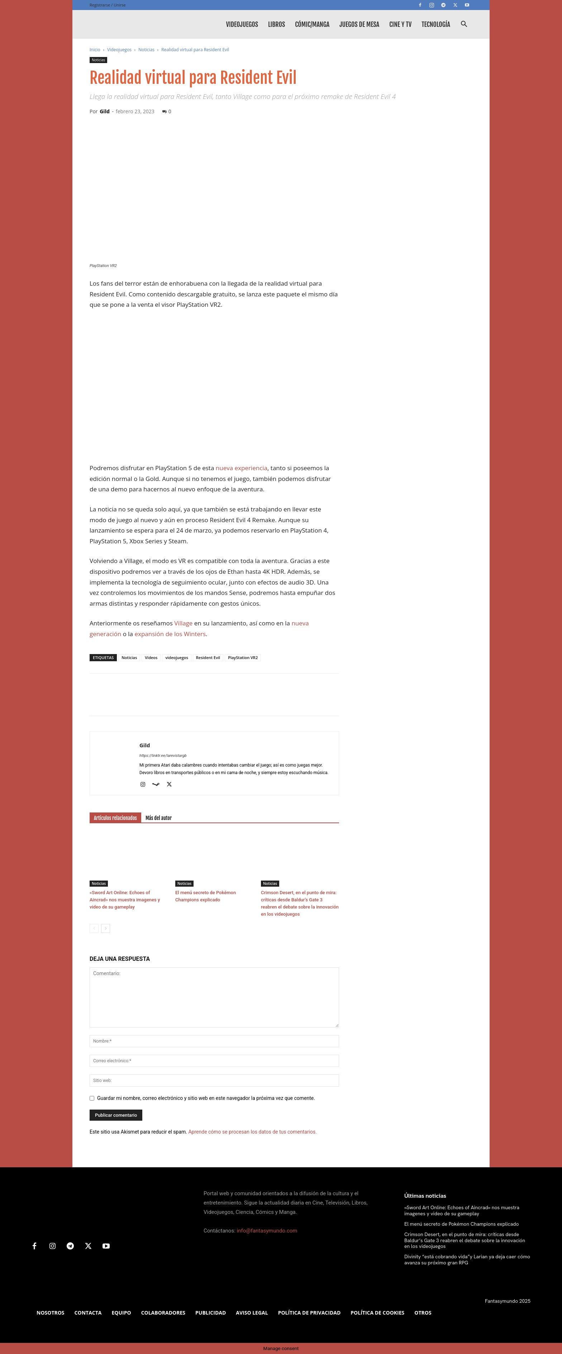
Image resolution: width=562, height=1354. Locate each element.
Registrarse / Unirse (108, 5)
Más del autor (159, 818)
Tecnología (436, 24)
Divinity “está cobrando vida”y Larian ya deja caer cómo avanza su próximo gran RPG (467, 1259)
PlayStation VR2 (243, 657)
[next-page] (105, 928)
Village (183, 623)
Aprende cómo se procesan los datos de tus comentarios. (252, 1132)
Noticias (146, 50)
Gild (105, 111)
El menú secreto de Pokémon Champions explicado (461, 1224)
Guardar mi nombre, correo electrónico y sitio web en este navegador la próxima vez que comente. (206, 1098)
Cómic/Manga (312, 24)
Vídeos (151, 657)
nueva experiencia (241, 468)
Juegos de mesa (359, 24)
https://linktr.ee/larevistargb (163, 755)
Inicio (95, 50)
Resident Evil (208, 657)
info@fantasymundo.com (267, 1230)
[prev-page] (94, 928)
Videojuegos (242, 24)
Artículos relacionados (115, 818)
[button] (463, 25)
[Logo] (143, 24)
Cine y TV (400, 24)
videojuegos (176, 657)
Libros (276, 24)
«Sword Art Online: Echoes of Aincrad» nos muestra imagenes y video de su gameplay (125, 900)
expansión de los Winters (170, 634)
